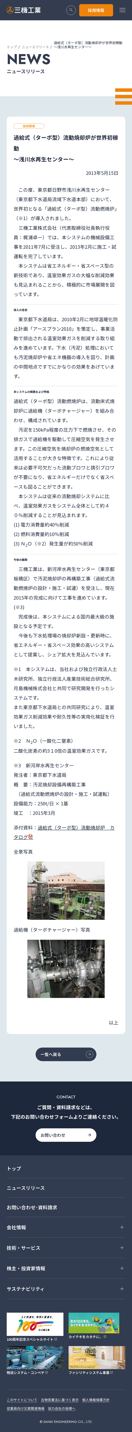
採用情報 (96, 10)
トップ (12, 46)
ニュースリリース (35, 46)
